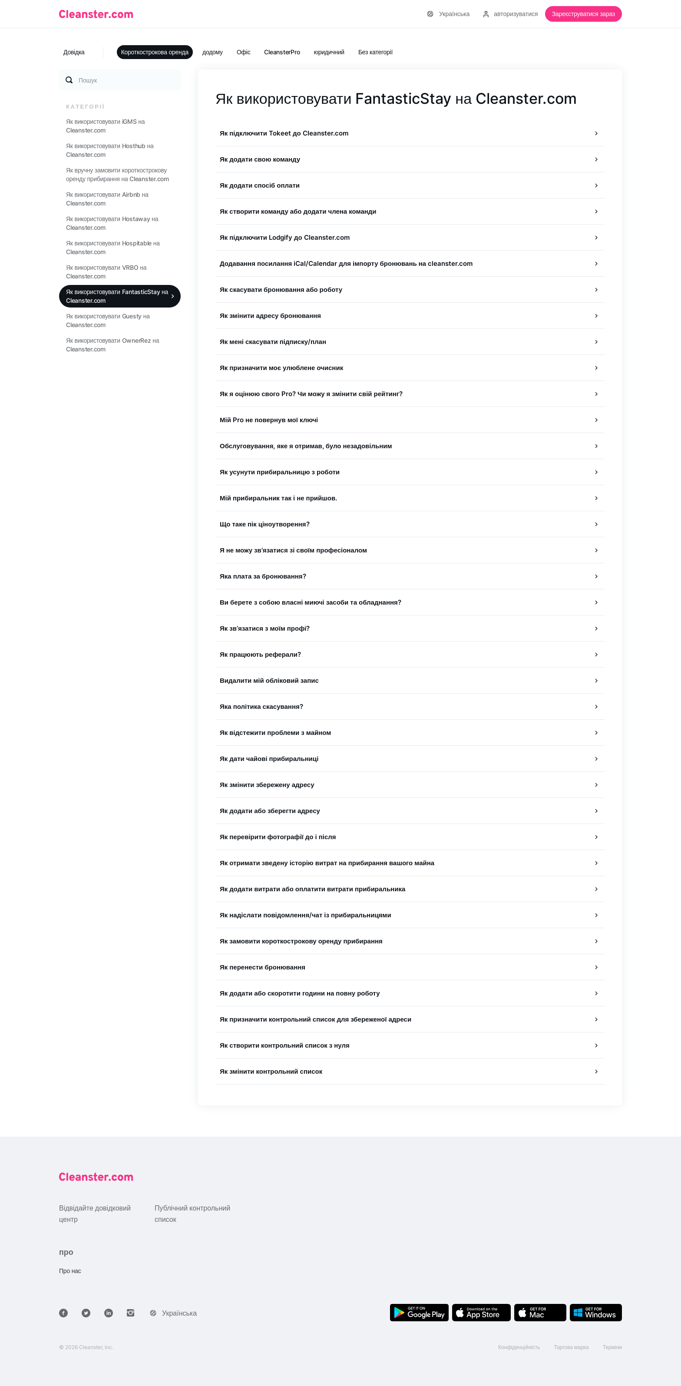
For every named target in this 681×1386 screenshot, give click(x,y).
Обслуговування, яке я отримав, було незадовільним (306, 446)
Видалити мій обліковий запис (269, 680)
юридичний (329, 52)
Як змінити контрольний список (271, 1071)
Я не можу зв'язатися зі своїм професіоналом (293, 550)
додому (212, 52)
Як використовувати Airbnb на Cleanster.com (107, 199)
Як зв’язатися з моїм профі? (265, 628)
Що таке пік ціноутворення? (265, 524)
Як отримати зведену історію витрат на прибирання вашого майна (327, 863)
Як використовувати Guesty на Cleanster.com (108, 320)
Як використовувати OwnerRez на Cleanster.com (112, 345)
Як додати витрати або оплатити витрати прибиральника (312, 889)
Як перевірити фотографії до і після (278, 837)
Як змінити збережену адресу (267, 785)
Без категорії (375, 52)
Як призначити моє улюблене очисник (281, 368)
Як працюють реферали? (260, 654)
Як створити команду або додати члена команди (298, 211)
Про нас (70, 1270)
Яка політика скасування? (261, 706)
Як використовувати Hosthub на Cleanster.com (110, 150)
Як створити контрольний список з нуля (285, 1045)
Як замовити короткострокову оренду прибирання (301, 941)
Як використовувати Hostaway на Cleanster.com (112, 223)
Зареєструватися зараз (583, 13)
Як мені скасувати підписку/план (273, 341)
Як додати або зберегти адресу (270, 811)
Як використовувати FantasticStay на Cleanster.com (117, 296)
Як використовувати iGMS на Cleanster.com (105, 126)
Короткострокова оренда (154, 52)
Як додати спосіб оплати (260, 185)
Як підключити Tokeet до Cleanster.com (284, 133)
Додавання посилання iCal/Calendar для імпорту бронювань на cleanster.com (346, 263)
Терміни (612, 1347)
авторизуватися (510, 13)
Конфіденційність (519, 1347)
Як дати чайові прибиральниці (269, 758)
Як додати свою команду (260, 159)
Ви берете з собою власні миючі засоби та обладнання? (310, 602)
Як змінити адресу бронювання (270, 315)
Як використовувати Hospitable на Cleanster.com (113, 247)
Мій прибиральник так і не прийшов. (278, 498)
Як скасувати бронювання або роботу (281, 289)
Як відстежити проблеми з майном (275, 732)
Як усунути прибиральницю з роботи (280, 472)
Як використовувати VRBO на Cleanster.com (106, 272)
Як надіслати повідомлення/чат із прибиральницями (305, 915)
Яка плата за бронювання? (263, 576)
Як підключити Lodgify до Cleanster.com (285, 237)
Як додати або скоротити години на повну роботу (300, 993)
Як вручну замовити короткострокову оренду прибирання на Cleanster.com (117, 174)
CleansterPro (282, 52)
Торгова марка (571, 1347)
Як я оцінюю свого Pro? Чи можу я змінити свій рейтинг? (311, 394)
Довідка (74, 52)
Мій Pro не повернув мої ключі (269, 420)
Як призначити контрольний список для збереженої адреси (315, 1019)
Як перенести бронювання (262, 967)
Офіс (244, 52)
